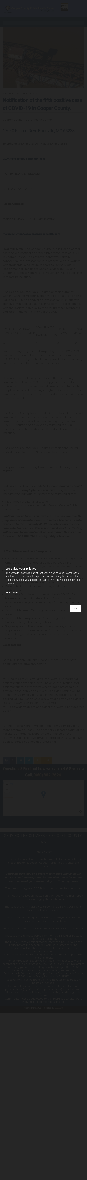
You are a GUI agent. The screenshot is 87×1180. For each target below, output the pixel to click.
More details (12, 592)
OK (75, 608)
